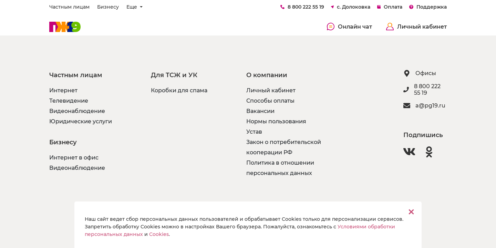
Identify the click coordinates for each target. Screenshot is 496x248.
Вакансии (260, 111)
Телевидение (68, 100)
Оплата (389, 7)
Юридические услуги (80, 121)
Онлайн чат (349, 26)
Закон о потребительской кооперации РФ (283, 147)
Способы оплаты (270, 100)
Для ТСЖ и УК (174, 75)
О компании (266, 75)
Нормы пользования (276, 121)
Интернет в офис (74, 157)
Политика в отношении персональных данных (280, 167)
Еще (132, 7)
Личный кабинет (416, 26)
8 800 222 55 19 (302, 7)
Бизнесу (108, 7)
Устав (254, 131)
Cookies (159, 234)
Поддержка (428, 7)
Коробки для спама (179, 90)
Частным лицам (69, 7)
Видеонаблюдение (77, 111)
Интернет (63, 90)
